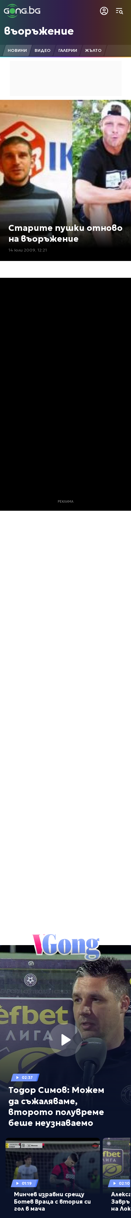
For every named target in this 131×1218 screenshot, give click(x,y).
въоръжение (39, 31)
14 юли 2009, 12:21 (27, 250)
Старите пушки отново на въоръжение (65, 233)
